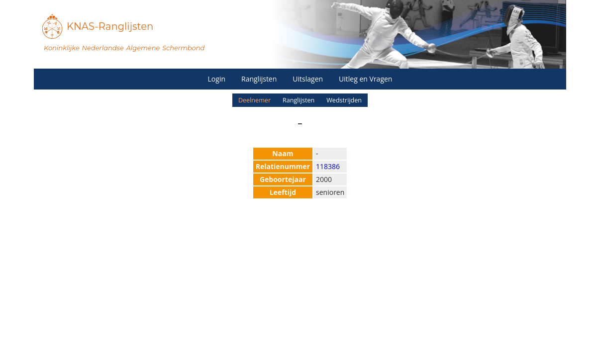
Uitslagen (308, 79)
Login (216, 79)
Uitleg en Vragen (365, 79)
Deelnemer (254, 100)
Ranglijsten (259, 79)
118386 (328, 166)
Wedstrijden (344, 100)
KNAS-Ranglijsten (110, 26)
